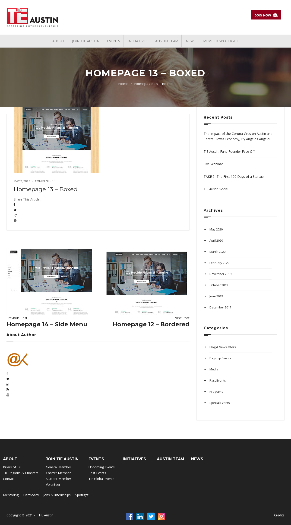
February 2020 (219, 263)
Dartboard (31, 495)
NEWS (197, 459)
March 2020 (217, 252)
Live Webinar (213, 164)
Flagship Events (220, 358)
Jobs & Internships (57, 495)
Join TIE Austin (62, 459)
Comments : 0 (45, 181)
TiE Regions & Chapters (20, 473)
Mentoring (11, 495)
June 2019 (216, 296)
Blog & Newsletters (222, 347)
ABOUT (10, 459)
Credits (279, 515)
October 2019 (218, 285)
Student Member (58, 478)
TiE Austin (45, 515)
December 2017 (220, 307)
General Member (58, 467)
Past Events (217, 380)
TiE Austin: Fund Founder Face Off (229, 151)
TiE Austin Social (216, 189)
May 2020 (216, 229)
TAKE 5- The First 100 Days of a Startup (234, 176)
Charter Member (58, 473)
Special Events (219, 403)
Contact (9, 478)
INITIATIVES (134, 459)
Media (213, 369)
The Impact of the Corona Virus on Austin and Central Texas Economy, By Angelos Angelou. (238, 136)
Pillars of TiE (12, 467)
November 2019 (220, 274)
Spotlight (82, 495)
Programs (216, 391)
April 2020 (216, 240)
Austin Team (170, 459)
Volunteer (53, 484)
